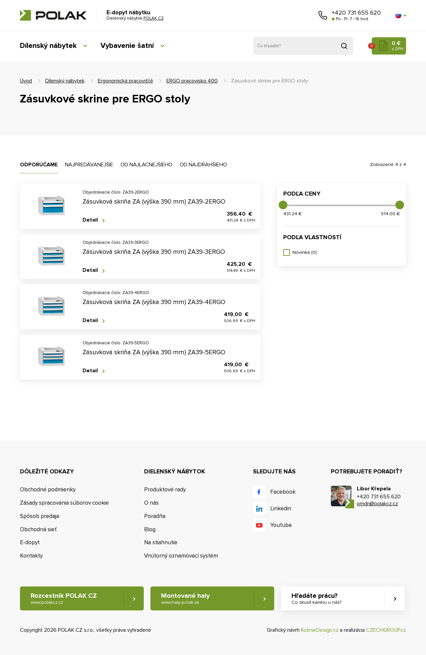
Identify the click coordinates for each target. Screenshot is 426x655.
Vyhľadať (344, 46)
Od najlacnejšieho (146, 164)
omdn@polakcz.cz (377, 503)
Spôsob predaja (39, 516)
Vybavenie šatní (127, 45)
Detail (90, 220)
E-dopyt (30, 542)
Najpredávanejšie (89, 164)
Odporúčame (39, 164)
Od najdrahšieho (203, 164)
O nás (151, 502)
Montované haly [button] (185, 598)
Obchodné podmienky (48, 489)
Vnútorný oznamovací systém (181, 555)
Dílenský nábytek (48, 45)
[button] (400, 15)
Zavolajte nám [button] (323, 15)
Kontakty (31, 555)
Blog (149, 529)
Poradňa (154, 516)
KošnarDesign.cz (319, 630)
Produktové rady (165, 489)
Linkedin (280, 508)
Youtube (281, 525)
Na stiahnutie (160, 542)
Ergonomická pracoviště (125, 81)
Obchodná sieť (38, 529)
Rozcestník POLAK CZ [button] (64, 598)
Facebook (283, 491)
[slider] (283, 205)
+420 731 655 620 (356, 13)
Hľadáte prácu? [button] (316, 598)
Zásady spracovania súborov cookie (64, 502)
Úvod (26, 81)
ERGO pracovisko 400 (192, 81)
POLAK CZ (53, 15)
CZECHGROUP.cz (386, 630)
